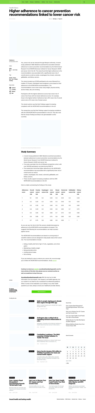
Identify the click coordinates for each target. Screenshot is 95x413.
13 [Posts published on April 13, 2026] (67, 353)
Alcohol (10, 77)
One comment (12, 18)
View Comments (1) (41, 291)
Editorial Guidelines (60, 399)
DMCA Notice (68, 399)
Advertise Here (57, 2)
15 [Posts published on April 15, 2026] (73, 353)
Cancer (14, 77)
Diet (10, 79)
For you (50, 2)
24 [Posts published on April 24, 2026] (78, 356)
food (12, 79)
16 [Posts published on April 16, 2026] (75, 353)
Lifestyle (16, 79)
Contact (84, 399)
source (54, 260)
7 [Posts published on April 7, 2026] (70, 351)
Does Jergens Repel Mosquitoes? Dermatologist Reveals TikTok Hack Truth (75, 307)
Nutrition (43, 2)
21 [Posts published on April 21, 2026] (70, 356)
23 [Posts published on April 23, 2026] (76, 356)
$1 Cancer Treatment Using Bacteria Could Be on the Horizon (13, 290)
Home (23, 2)
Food (47, 2)
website (36, 269)
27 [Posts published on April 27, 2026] (67, 358)
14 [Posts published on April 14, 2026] (70, 353)
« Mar (67, 363)
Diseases (32, 2)
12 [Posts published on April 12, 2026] (84, 351)
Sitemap (80, 399)
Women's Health (32, 377)
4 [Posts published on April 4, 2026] (81, 349)
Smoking (11, 80)
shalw (10, 68)
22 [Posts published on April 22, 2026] (73, 356)
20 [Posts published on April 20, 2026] (67, 356)
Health (26, 2)
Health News (37, 2)
